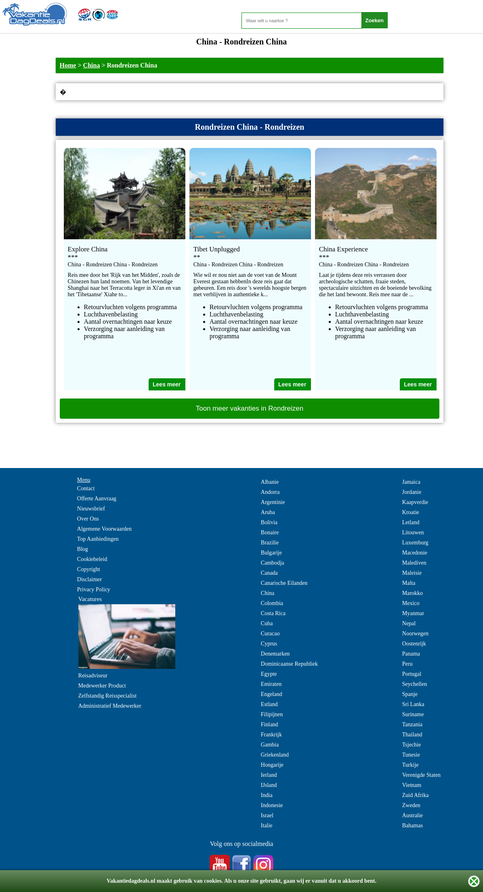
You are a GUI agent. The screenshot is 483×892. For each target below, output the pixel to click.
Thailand (412, 735)
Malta (409, 583)
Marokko (412, 593)
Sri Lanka (413, 704)
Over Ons (88, 519)
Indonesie (272, 805)
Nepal (409, 623)
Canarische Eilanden (284, 583)
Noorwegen (415, 634)
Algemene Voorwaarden (104, 529)
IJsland (269, 785)
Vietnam (411, 785)
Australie (412, 815)
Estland (269, 704)
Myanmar (413, 613)
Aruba (268, 512)
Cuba (267, 623)
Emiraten (271, 684)
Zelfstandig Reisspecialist (107, 696)
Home (68, 65)
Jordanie (411, 492)
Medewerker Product (102, 686)
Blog (82, 549)
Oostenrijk (414, 644)
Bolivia (269, 522)
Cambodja (272, 563)
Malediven (414, 563)
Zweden (411, 805)
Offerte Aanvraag (96, 499)
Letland (411, 522)
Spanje (410, 694)
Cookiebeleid (92, 559)
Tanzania (412, 724)
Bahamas (412, 825)
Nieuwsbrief (91, 509)
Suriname (413, 714)
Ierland (269, 775)
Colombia (272, 603)
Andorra (270, 492)
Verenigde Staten (421, 775)
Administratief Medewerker (109, 706)
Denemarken (275, 654)
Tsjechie (411, 745)
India (267, 795)
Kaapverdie (415, 502)
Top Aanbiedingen (98, 539)
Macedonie (414, 553)
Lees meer (167, 384)
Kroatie (410, 512)
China (91, 65)
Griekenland (275, 755)
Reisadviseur (92, 676)
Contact (86, 488)
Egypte (269, 674)
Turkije (410, 765)
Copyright (88, 569)
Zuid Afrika (415, 795)
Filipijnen (272, 714)
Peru (407, 664)
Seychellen (414, 684)
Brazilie (270, 543)
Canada (269, 573)
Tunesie (411, 755)
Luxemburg (415, 543)
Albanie (270, 482)
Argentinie (273, 502)
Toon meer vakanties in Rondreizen (249, 408)
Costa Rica (273, 613)
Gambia (270, 745)
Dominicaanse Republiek (289, 664)
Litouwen (413, 532)
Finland (269, 724)
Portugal (411, 674)
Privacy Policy (93, 589)
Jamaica (411, 482)
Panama (411, 654)
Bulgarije (271, 553)
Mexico (411, 603)
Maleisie (412, 573)
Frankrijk (271, 735)
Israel (267, 815)
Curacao (270, 634)
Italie (267, 825)
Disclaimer (89, 579)
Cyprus (269, 644)
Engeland (271, 694)
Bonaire (270, 532)
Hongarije (272, 765)
